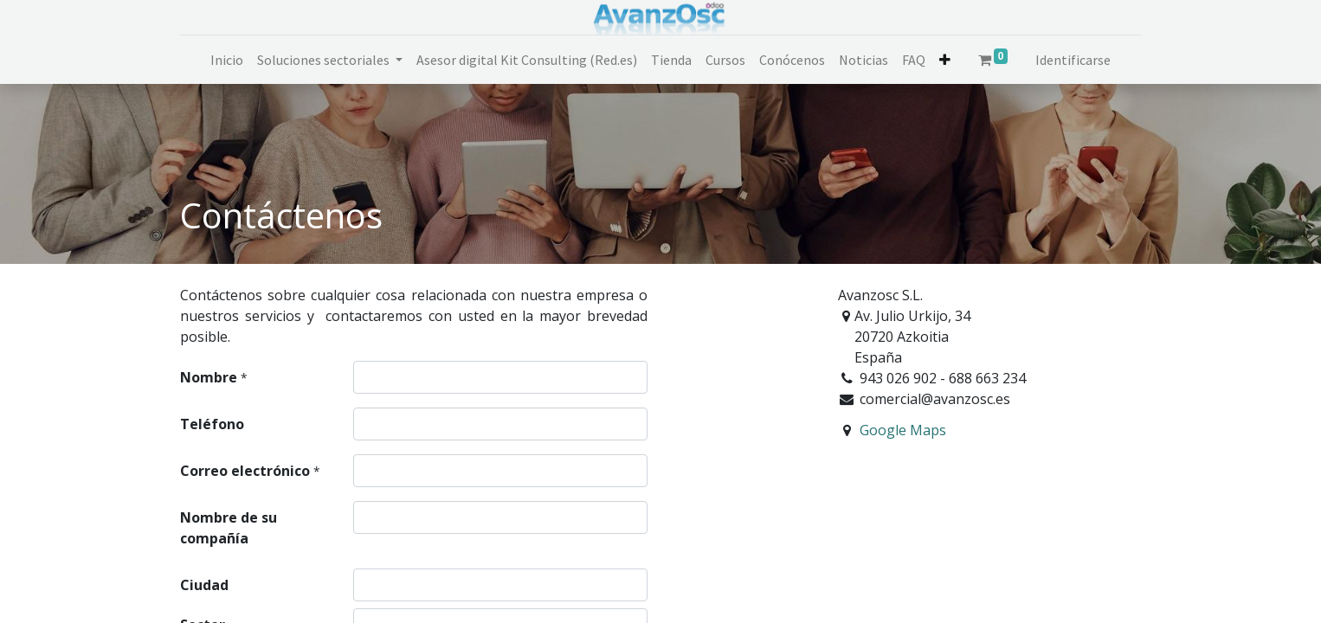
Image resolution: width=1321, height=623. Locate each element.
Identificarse (1073, 59)
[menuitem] (226, 59)
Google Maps (903, 430)
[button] (944, 59)
